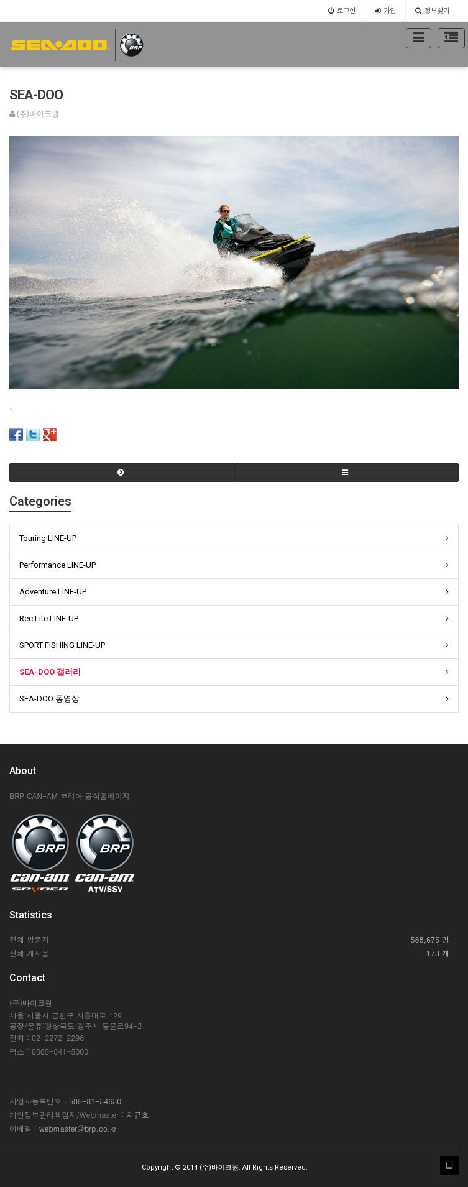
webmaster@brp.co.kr (77, 1128)
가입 (385, 10)
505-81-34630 (95, 1101)
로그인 (342, 10)
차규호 (137, 1114)
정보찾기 (432, 10)
